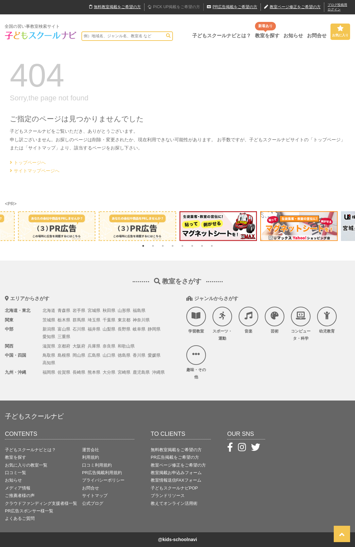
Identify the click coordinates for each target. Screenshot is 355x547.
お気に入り (340, 31)
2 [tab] (153, 246)
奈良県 (109, 346)
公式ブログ (92, 503)
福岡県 (48, 372)
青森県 (64, 310)
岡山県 (79, 355)
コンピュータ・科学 (301, 324)
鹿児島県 (141, 372)
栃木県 (64, 319)
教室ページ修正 (292, 7)
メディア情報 (17, 488)
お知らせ (293, 35)
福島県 (139, 310)
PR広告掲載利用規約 (102, 472)
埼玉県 (94, 319)
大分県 (109, 372)
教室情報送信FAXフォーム (176, 480)
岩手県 (79, 310)
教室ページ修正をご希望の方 (178, 465)
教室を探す (267, 35)
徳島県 (124, 355)
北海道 (48, 310)
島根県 (64, 355)
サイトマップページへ (34, 170)
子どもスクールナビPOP (174, 488)
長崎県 (79, 372)
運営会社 (90, 449)
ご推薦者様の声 (20, 495)
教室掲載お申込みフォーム (176, 472)
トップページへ (28, 162)
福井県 (94, 329)
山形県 (124, 310)
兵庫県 (94, 346)
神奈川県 (141, 319)
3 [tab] (163, 246)
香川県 (139, 355)
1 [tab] (143, 246)
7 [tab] (202, 246)
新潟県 (48, 329)
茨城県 (48, 319)
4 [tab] (172, 246)
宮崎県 (124, 372)
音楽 (248, 320)
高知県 (48, 362)
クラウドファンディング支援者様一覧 (41, 503)
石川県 (79, 329)
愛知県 (48, 336)
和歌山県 (126, 346)
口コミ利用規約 (97, 465)
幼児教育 (327, 320)
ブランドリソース (168, 495)
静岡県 (154, 329)
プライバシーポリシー (103, 480)
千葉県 (109, 319)
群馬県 (79, 319)
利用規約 (90, 457)
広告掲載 (232, 7)
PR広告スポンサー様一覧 (29, 510)
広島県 (94, 355)
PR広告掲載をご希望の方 (175, 457)
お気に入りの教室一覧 (26, 465)
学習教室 (196, 320)
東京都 (124, 319)
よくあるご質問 (20, 518)
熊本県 (94, 372)
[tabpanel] (218, 226)
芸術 (274, 320)
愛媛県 (154, 355)
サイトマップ (95, 495)
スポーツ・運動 (222, 324)
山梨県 (109, 329)
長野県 (124, 329)
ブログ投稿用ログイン (337, 7)
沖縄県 (158, 372)
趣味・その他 (196, 362)
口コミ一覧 (15, 472)
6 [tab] (192, 246)
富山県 (64, 329)
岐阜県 (139, 329)
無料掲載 (115, 7)
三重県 (64, 336)
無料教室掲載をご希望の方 (176, 449)
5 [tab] (182, 246)
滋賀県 (48, 346)
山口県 (109, 355)
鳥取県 (48, 355)
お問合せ (317, 35)
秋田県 (109, 310)
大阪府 (79, 346)
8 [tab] (212, 246)
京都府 (64, 346)
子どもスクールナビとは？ (221, 35)
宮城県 (94, 310)
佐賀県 (64, 372)
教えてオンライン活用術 (174, 503)
